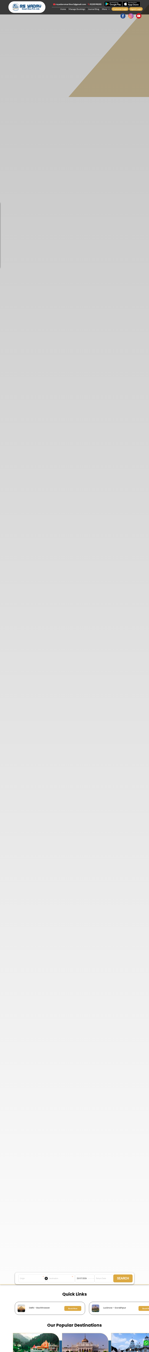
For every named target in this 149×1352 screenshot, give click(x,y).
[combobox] (32, 1278)
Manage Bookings (77, 9)
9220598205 (94, 4)
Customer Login (120, 9)
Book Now (72, 1308)
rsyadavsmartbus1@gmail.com (69, 4)
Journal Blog (93, 9)
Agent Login (135, 9)
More (104, 9)
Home (63, 9)
